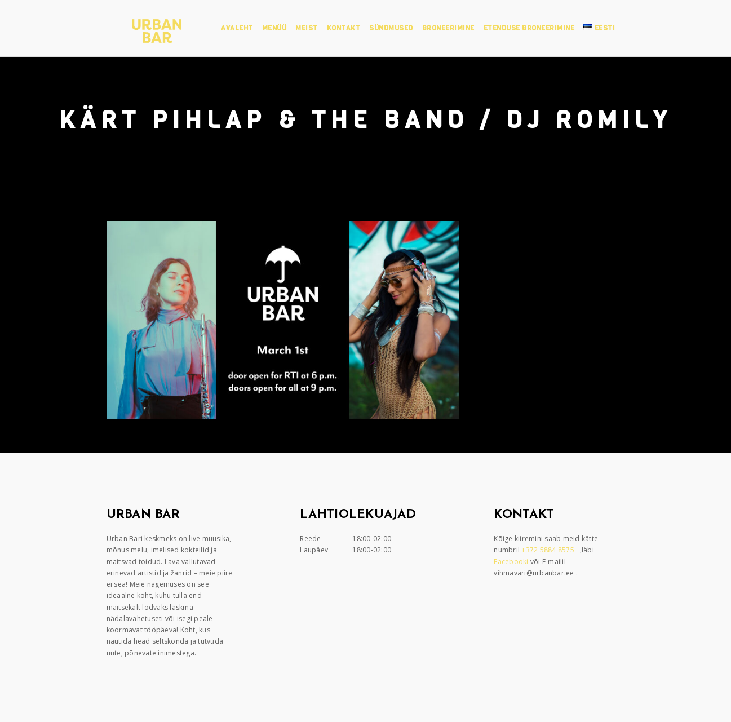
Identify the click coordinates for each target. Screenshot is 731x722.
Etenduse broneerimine (529, 28)
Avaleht (237, 28)
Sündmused (391, 28)
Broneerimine (448, 28)
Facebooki (512, 561)
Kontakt (344, 28)
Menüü (274, 28)
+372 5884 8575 (548, 550)
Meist (306, 28)
